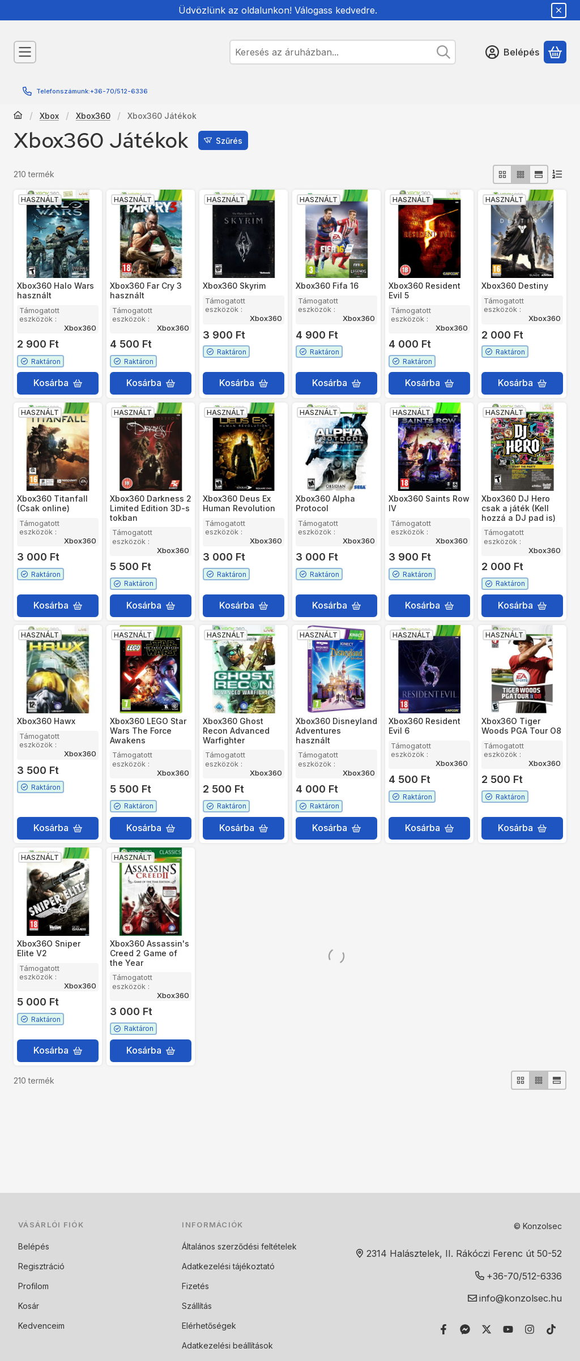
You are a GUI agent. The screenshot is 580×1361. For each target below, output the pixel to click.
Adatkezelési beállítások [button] (227, 1345)
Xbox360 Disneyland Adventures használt (336, 730)
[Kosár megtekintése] (555, 52)
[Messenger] (465, 1329)
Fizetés (195, 1286)
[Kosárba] (58, 383)
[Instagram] (529, 1329)
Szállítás (197, 1306)
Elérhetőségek (209, 1325)
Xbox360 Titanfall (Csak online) (52, 503)
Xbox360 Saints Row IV (429, 503)
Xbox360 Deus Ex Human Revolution (239, 503)
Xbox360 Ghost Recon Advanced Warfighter (236, 730)
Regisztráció (41, 1266)
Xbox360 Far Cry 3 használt (146, 290)
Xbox (49, 116)
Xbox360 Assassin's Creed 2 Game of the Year (149, 953)
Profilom (33, 1286)
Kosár (28, 1306)
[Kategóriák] (25, 52)
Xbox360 (93, 116)
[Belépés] (512, 52)
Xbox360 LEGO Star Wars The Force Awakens (148, 730)
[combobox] (342, 52)
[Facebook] (443, 1329)
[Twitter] (486, 1329)
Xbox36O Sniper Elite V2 (48, 948)
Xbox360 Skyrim (234, 285)
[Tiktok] (551, 1329)
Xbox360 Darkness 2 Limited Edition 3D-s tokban (150, 508)
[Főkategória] (18, 116)
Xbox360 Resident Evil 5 (424, 290)
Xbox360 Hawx (46, 721)
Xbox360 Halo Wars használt (55, 290)
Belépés (33, 1246)
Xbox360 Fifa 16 (327, 285)
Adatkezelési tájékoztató (228, 1266)
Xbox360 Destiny (514, 285)
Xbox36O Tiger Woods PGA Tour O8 (521, 725)
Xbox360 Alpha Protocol (325, 503)
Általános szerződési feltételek (239, 1246)
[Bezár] (558, 10)
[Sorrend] (557, 174)
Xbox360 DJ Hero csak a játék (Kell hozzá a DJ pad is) (518, 508)
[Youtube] (508, 1329)
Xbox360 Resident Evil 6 (424, 725)
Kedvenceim (41, 1325)
